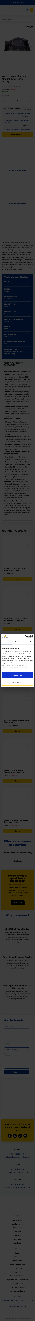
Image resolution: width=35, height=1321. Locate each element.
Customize (17, 682)
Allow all (17, 675)
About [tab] (29, 642)
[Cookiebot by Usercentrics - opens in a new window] (25, 636)
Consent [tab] (6, 642)
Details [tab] (17, 642)
